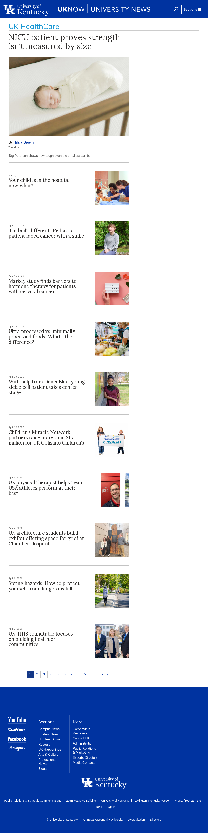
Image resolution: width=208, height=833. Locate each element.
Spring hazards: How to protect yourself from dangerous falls (44, 586)
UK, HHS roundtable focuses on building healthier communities (41, 639)
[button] (192, 9)
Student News (48, 734)
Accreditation (136, 819)
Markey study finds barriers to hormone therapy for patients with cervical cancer (43, 286)
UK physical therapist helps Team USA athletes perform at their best (46, 487)
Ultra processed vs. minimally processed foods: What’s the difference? (42, 336)
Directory (155, 819)
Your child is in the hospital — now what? (42, 183)
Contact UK (81, 738)
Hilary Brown (24, 142)
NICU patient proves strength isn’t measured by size (64, 41)
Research (45, 744)
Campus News (49, 729)
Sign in (111, 807)
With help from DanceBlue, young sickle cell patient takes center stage (47, 387)
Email (98, 807)
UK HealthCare (49, 739)
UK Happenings (49, 749)
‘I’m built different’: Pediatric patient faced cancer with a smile (46, 233)
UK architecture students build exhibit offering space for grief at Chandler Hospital (46, 538)
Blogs (42, 768)
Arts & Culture (48, 754)
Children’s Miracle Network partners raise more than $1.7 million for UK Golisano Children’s (46, 437)
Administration (83, 743)
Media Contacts (84, 762)
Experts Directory (85, 757)
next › (104, 674)
